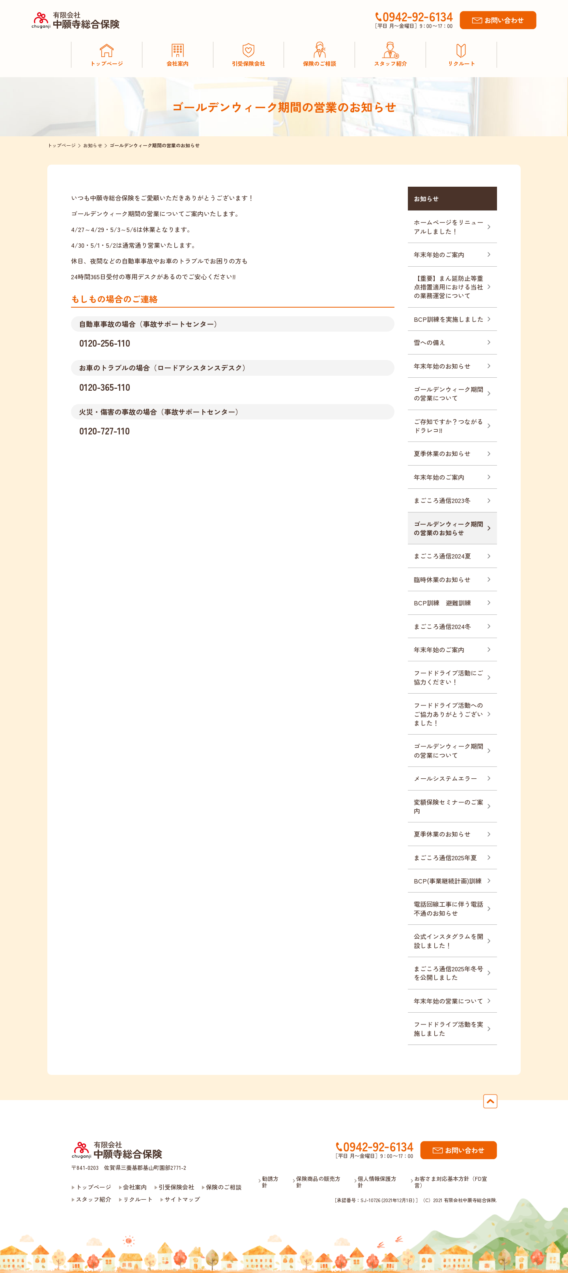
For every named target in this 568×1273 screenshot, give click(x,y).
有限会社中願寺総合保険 (117, 1151)
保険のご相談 (223, 1187)
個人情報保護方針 (377, 1182)
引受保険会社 (176, 1187)
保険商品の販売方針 (318, 1182)
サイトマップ (182, 1199)
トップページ (93, 1187)
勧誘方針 (270, 1182)
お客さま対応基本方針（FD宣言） (450, 1182)
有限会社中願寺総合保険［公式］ (78, 20)
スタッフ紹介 (93, 1199)
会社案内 (135, 1187)
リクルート (138, 1199)
